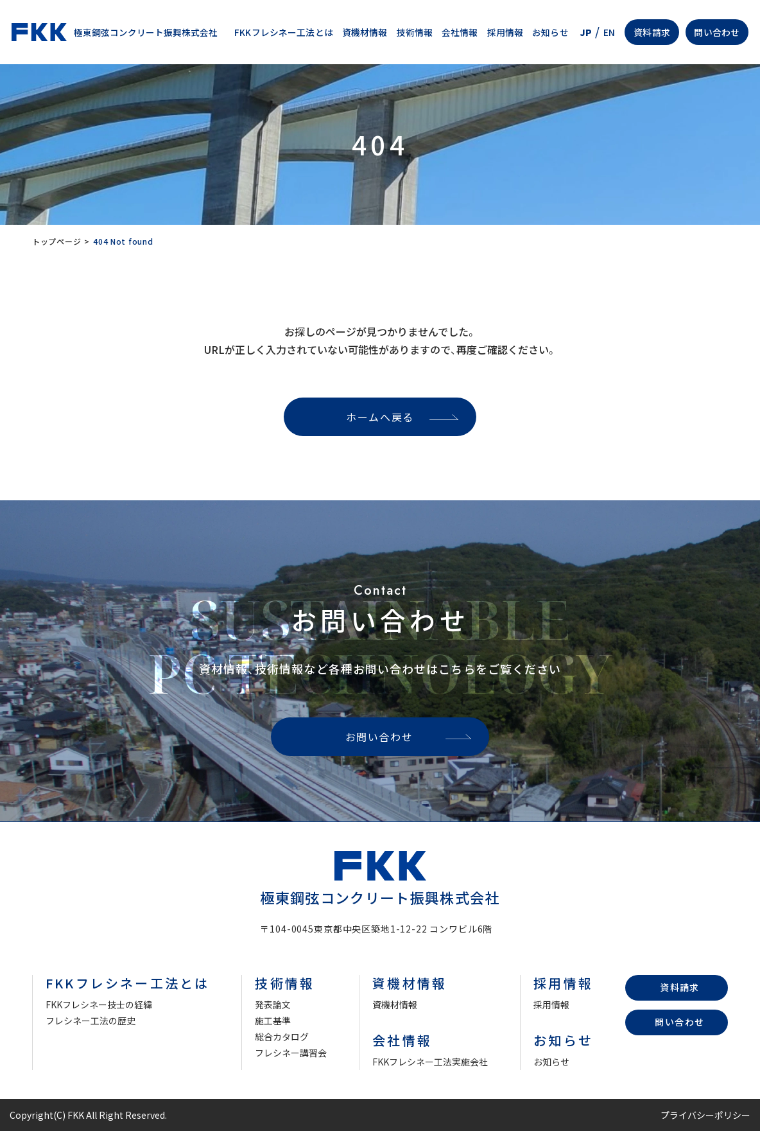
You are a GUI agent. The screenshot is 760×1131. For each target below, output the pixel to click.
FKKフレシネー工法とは (283, 32)
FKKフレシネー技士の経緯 (99, 1004)
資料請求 (652, 32)
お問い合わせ (379, 736)
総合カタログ (282, 1036)
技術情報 (415, 32)
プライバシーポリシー (705, 1114)
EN (609, 32)
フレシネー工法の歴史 (90, 1020)
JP (586, 32)
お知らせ (550, 32)
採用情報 (505, 32)
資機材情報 (365, 32)
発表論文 (273, 1004)
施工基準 (273, 1020)
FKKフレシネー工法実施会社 (430, 1061)
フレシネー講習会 (291, 1052)
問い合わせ (716, 32)
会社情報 (460, 32)
